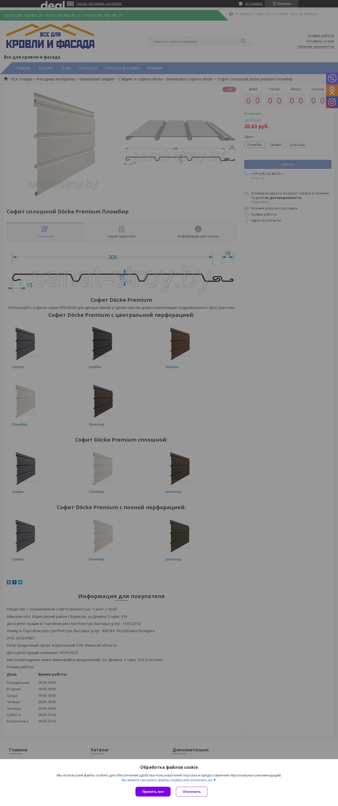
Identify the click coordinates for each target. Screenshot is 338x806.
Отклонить (192, 792)
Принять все (153, 792)
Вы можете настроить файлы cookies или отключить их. (167, 780)
